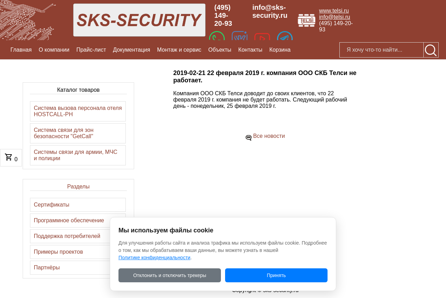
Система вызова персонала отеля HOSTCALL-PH (78, 111)
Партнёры (47, 267)
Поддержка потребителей (67, 236)
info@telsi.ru (334, 17)
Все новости (269, 136)
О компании (54, 50)
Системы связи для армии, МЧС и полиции (75, 155)
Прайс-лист (91, 50)
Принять (276, 275)
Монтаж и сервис (179, 50)
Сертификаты (51, 205)
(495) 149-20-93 (223, 15)
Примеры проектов (58, 252)
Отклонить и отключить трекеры (169, 275)
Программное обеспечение (69, 220)
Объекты (219, 50)
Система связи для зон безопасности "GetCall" (63, 133)
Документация (131, 50)
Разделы (78, 186)
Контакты (250, 50)
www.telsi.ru (334, 11)
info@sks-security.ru (269, 11)
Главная (21, 50)
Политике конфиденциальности (154, 257)
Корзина (280, 50)
